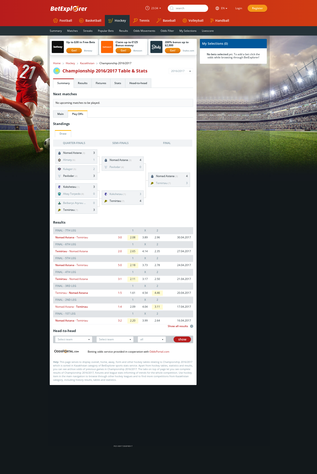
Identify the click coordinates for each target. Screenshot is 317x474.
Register (257, 8)
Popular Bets (106, 31)
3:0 (120, 237)
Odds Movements (144, 31)
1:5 (120, 293)
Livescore (208, 31)
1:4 (120, 307)
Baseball (166, 20)
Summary (56, 31)
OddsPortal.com (159, 351)
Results (123, 31)
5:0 (120, 265)
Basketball (90, 20)
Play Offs (77, 114)
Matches (72, 31)
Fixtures (101, 83)
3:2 (120, 320)
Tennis (141, 20)
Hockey (117, 20)
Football (62, 20)
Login (238, 8)
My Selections (188, 31)
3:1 (120, 279)
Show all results (180, 326)
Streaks (88, 31)
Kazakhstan (87, 63)
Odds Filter (167, 31)
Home (57, 63)
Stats (117, 83)
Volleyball (193, 20)
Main (60, 114)
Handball (220, 20)
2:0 (120, 251)
